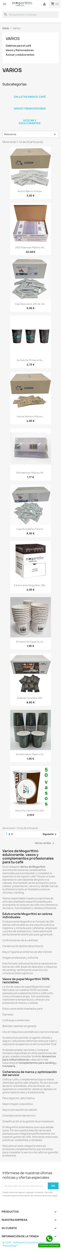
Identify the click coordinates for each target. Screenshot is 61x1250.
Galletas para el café (18, 45)
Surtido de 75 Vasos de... (30, 360)
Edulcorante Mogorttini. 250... (30, 585)
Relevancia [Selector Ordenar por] (30, 134)
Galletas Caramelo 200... (30, 697)
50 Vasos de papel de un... (30, 641)
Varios (13, 38)
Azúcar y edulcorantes (20, 54)
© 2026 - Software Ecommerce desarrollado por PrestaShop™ (30, 1244)
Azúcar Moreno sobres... (30, 416)
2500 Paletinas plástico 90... (30, 247)
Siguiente (50, 834)
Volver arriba (45, 843)
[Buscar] (30, 14)
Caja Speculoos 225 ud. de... (30, 303)
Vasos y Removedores (20, 50)
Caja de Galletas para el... (30, 529)
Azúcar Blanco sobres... (30, 191)
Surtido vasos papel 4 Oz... (30, 754)
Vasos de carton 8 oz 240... (30, 810)
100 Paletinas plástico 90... (30, 472)
